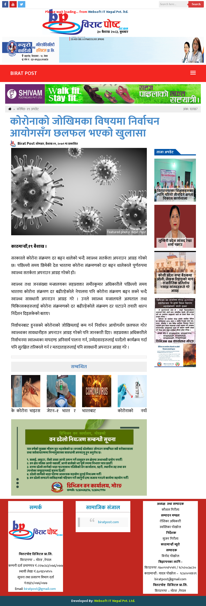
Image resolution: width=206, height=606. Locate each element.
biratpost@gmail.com (40, 589)
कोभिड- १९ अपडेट (28, 109)
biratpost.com (108, 522)
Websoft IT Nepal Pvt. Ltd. (114, 601)
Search (196, 4)
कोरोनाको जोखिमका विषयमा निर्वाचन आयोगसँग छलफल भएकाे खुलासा (84, 127)
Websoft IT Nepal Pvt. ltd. (108, 12)
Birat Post (23, 73)
